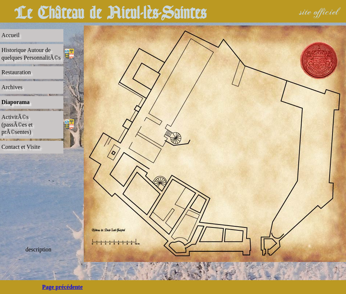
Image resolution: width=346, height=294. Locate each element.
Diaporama (15, 102)
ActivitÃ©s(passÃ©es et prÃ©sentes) (16, 124)
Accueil (10, 35)
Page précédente (62, 287)
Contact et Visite (20, 147)
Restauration (16, 72)
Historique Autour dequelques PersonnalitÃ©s (31, 54)
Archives (12, 87)
